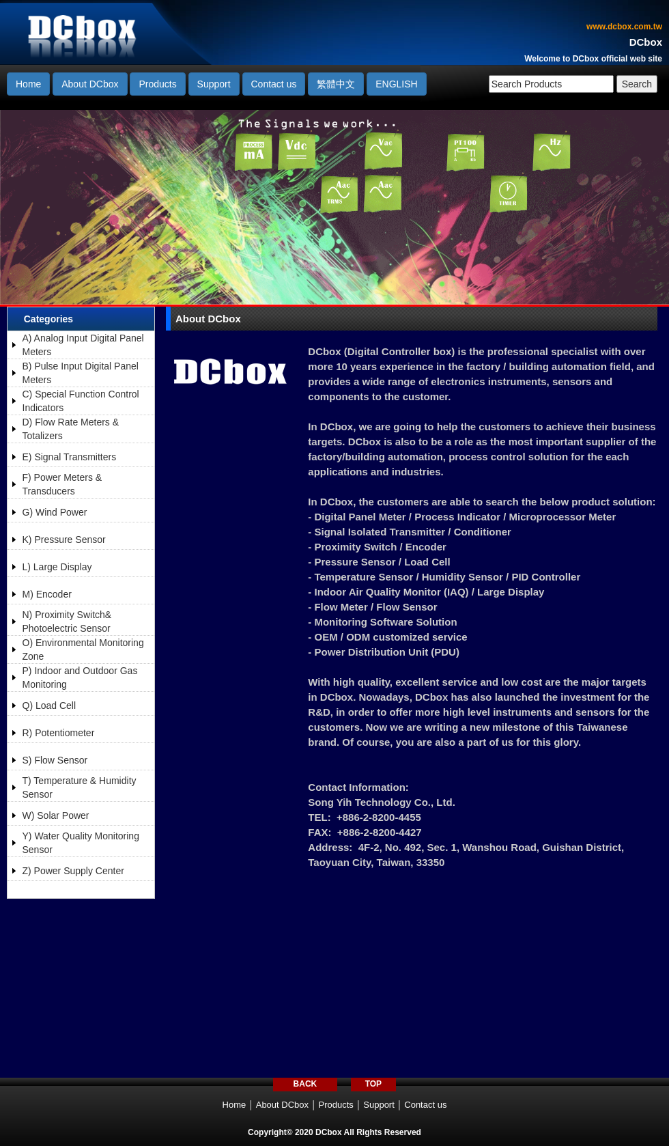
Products (157, 84)
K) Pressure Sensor (64, 539)
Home (28, 84)
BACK (305, 1084)
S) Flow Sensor (55, 760)
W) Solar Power (56, 815)
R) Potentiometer (59, 732)
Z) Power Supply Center (73, 870)
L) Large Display (57, 566)
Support (214, 84)
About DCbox (89, 84)
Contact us (274, 84)
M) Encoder (47, 594)
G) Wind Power (55, 512)
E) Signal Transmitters (70, 456)
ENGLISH (396, 84)
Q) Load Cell (49, 705)
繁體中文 (336, 84)
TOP (373, 1084)
